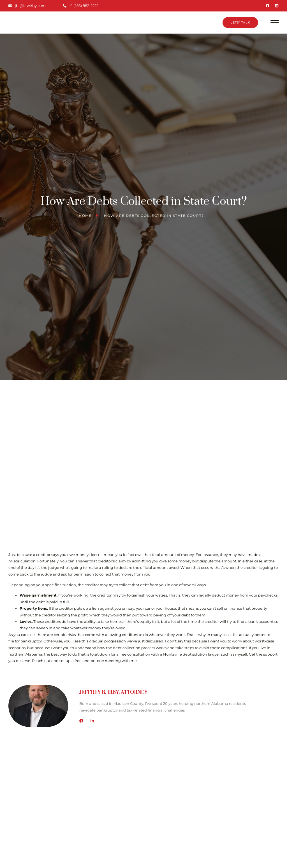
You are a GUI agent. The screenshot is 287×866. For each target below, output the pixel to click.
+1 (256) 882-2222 (80, 5)
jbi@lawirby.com (27, 5)
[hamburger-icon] (275, 23)
